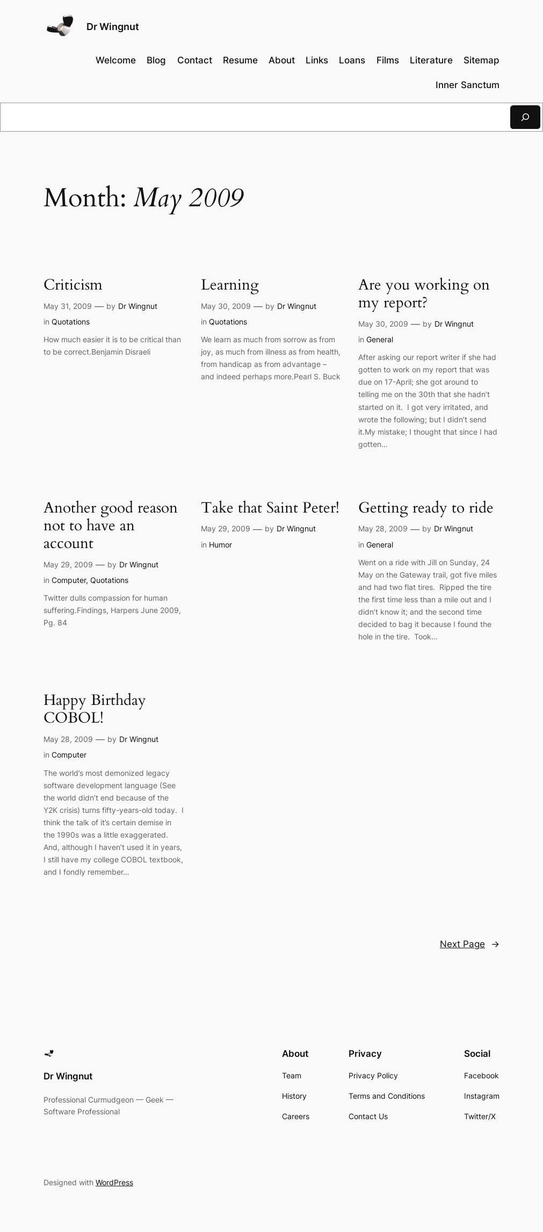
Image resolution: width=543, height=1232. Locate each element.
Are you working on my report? (424, 294)
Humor (220, 544)
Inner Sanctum (467, 85)
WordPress (114, 1182)
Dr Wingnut (112, 26)
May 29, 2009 (68, 564)
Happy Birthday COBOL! (95, 709)
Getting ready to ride (426, 508)
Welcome (116, 60)
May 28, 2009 (383, 528)
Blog (156, 60)
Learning (230, 285)
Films (388, 60)
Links (317, 60)
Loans (352, 60)
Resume (240, 60)
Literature (431, 60)
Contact (194, 60)
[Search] (525, 116)
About (282, 60)
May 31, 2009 (68, 306)
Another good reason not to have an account (111, 525)
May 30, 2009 (226, 306)
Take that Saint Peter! (270, 508)
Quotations (71, 321)
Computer (69, 580)
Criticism (73, 285)
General (379, 339)
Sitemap (481, 60)
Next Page (469, 944)
